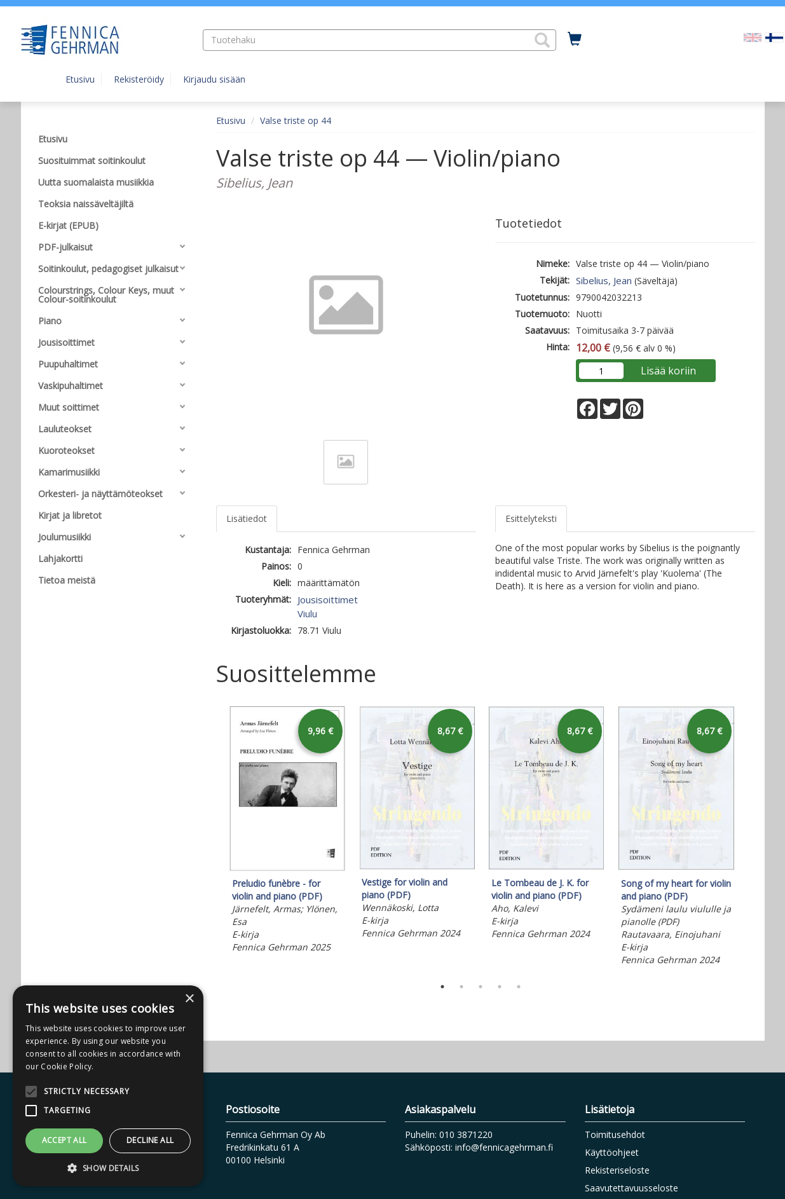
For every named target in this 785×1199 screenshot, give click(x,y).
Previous (213, 838)
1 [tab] (442, 986)
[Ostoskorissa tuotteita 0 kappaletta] (575, 39)
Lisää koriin (668, 371)
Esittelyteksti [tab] (531, 518)
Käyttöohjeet (612, 1152)
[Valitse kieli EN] (752, 37)
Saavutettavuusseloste (631, 1188)
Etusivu (80, 79)
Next (748, 838)
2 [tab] (461, 986)
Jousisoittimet (327, 599)
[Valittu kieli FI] (774, 37)
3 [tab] (480, 986)
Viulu (307, 613)
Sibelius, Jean (604, 280)
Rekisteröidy (139, 79)
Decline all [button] (150, 1140)
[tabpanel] (287, 831)
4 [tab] (499, 986)
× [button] (189, 999)
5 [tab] (518, 986)
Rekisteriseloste (617, 1170)
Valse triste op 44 (295, 120)
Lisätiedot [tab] (246, 518)
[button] (542, 40)
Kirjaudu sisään (214, 79)
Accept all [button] (64, 1140)
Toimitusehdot (615, 1134)
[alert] (108, 1085)
